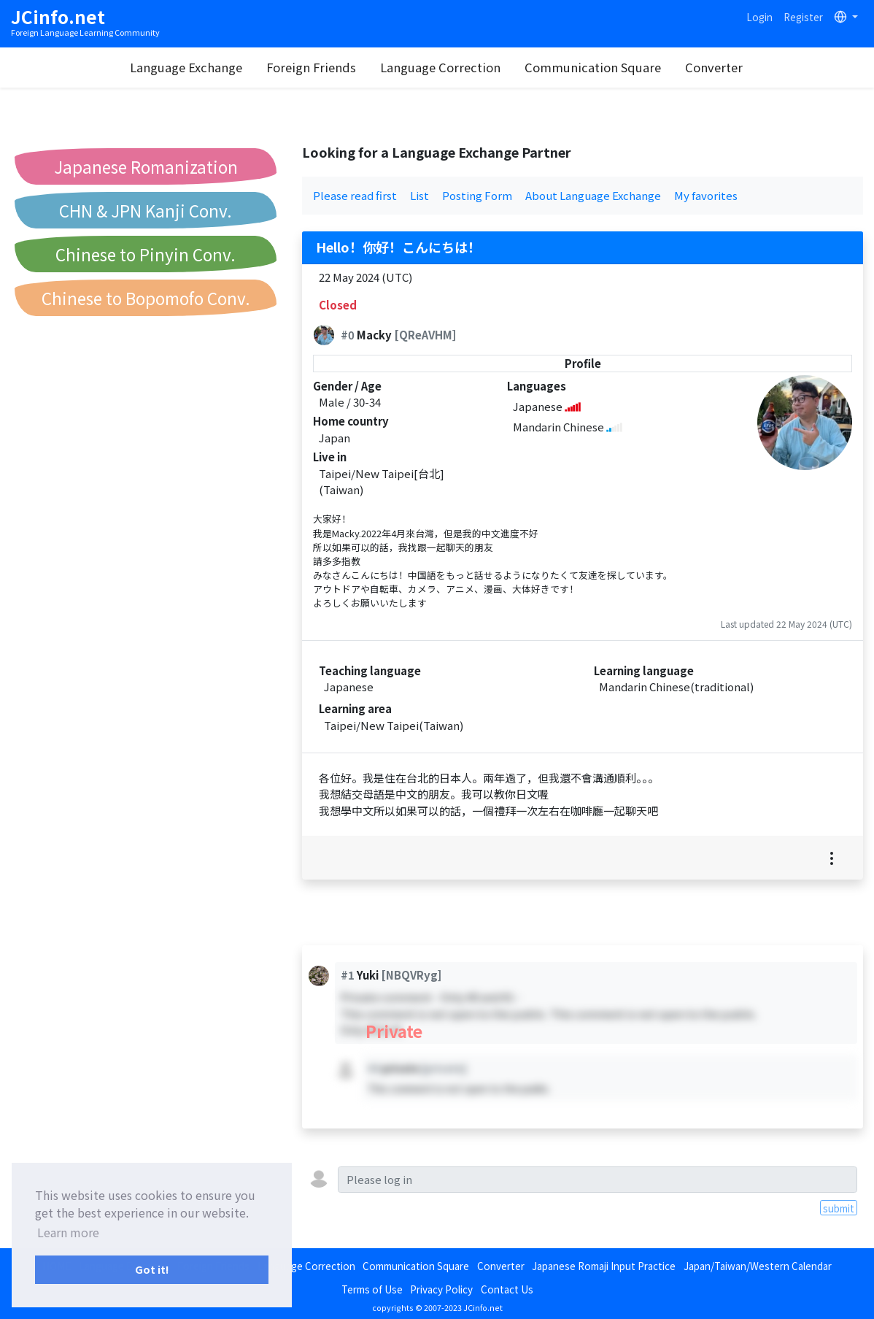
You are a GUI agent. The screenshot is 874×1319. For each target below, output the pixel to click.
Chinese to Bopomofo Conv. (146, 297)
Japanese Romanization (146, 166)
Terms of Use (372, 1289)
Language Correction (440, 67)
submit (838, 1208)
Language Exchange (186, 67)
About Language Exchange (593, 195)
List (419, 195)
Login (759, 16)
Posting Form (477, 195)
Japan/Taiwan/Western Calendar (758, 1265)
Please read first (355, 195)
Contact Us (507, 1289)
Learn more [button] (68, 1232)
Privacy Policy (441, 1289)
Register (803, 16)
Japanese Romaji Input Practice (604, 1265)
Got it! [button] (152, 1269)
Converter (714, 67)
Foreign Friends (311, 67)
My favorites (706, 195)
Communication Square (593, 67)
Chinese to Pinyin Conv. (145, 254)
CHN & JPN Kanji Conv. (145, 210)
